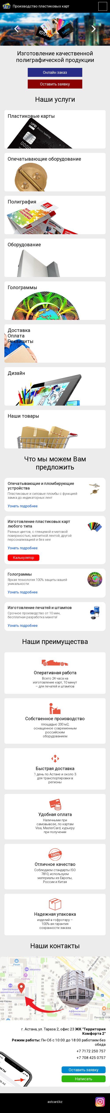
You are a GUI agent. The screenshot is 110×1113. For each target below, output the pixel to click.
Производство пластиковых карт (41, 6)
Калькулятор (23, 558)
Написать (83, 1079)
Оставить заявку (55, 84)
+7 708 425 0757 (91, 1057)
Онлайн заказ (55, 72)
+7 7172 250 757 (91, 1051)
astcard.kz (55, 1102)
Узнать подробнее (23, 506)
